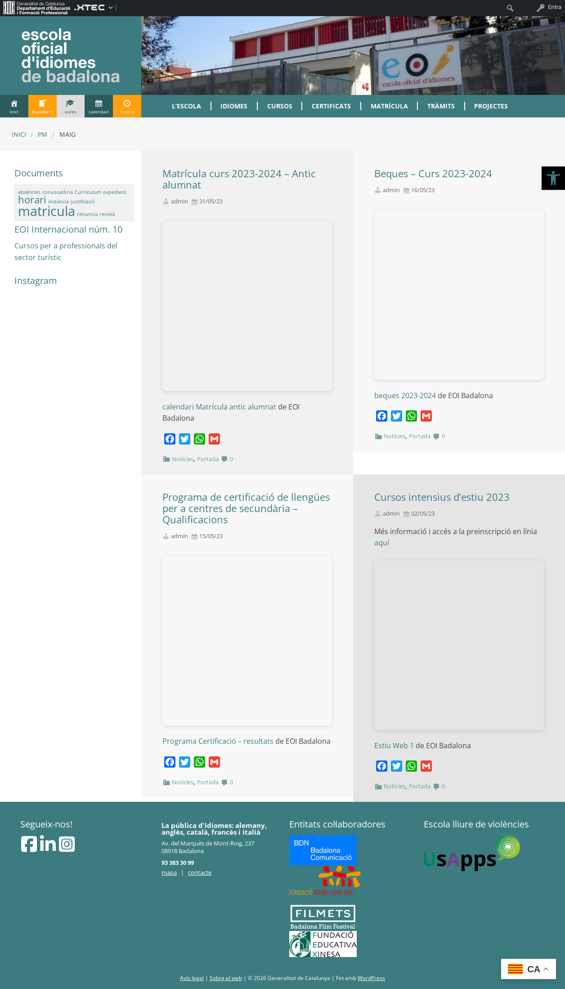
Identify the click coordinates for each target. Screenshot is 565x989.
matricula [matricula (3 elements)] (46, 211)
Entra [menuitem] (554, 7)
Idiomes (233, 106)
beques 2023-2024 (405, 395)
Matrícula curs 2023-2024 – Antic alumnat (239, 179)
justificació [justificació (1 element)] (83, 201)
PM (42, 134)
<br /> (247, 306)
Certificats (331, 106)
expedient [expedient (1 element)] (114, 192)
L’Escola (186, 106)
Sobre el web (226, 978)
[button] (553, 178)
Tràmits (441, 106)
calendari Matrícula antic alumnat (219, 407)
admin (179, 201)
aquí (383, 543)
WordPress (371, 978)
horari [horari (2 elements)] (32, 199)
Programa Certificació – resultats (218, 741)
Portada (208, 459)
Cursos (279, 106)
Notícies (182, 459)
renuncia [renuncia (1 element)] (87, 214)
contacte (199, 872)
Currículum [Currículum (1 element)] (88, 192)
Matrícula (389, 106)
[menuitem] (37, 7)
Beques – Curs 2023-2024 (433, 173)
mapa (169, 872)
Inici (19, 134)
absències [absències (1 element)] (29, 192)
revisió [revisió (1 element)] (107, 214)
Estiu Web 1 (395, 746)
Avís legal (192, 978)
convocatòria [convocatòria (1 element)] (57, 192)
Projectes (491, 106)
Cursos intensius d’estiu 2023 (442, 496)
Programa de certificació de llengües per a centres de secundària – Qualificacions (246, 508)
